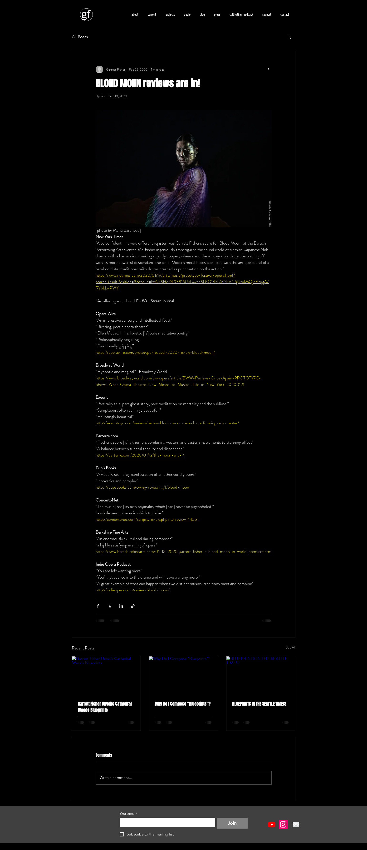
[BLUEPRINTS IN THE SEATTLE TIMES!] (260, 675)
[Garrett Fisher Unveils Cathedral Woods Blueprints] (106, 675)
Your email (128, 814)
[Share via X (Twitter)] (109, 606)
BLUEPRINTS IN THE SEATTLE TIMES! (259, 704)
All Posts (80, 36)
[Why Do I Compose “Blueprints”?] (183, 675)
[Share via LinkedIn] (121, 606)
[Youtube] (271, 824)
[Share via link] (133, 606)
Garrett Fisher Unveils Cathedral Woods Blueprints (105, 707)
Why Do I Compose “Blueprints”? (182, 704)
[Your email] (166, 822)
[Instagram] (283, 824)
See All (290, 647)
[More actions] (269, 69)
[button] (152, 14)
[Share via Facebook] (98, 606)
